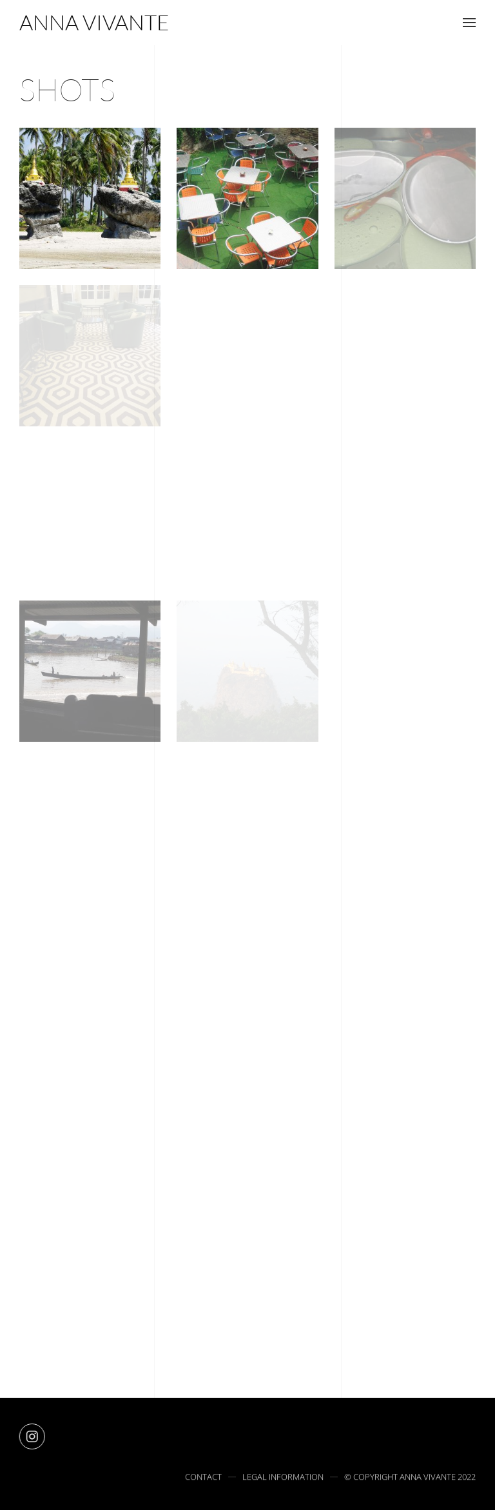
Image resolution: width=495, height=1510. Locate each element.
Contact (203, 1478)
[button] (469, 22)
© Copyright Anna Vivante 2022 (410, 1478)
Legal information (283, 1478)
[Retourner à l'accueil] (94, 22)
